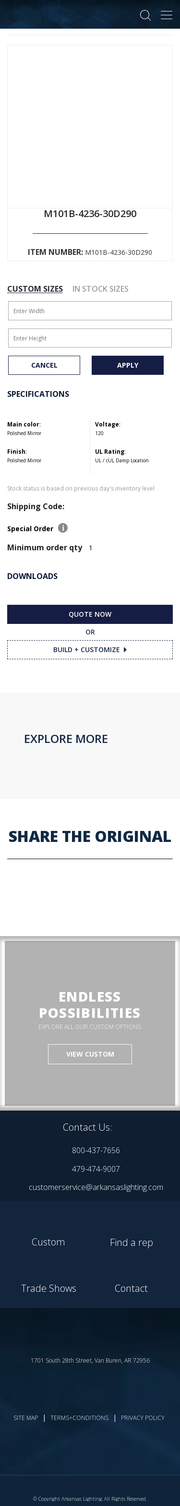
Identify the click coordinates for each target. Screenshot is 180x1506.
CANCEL (44, 365)
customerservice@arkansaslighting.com (96, 1187)
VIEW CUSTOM (90, 1054)
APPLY (127, 365)
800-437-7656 (96, 1150)
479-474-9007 (96, 1169)
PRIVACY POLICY (143, 1418)
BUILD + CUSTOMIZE (86, 649)
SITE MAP (25, 1418)
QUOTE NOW (90, 614)
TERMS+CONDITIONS (79, 1418)
